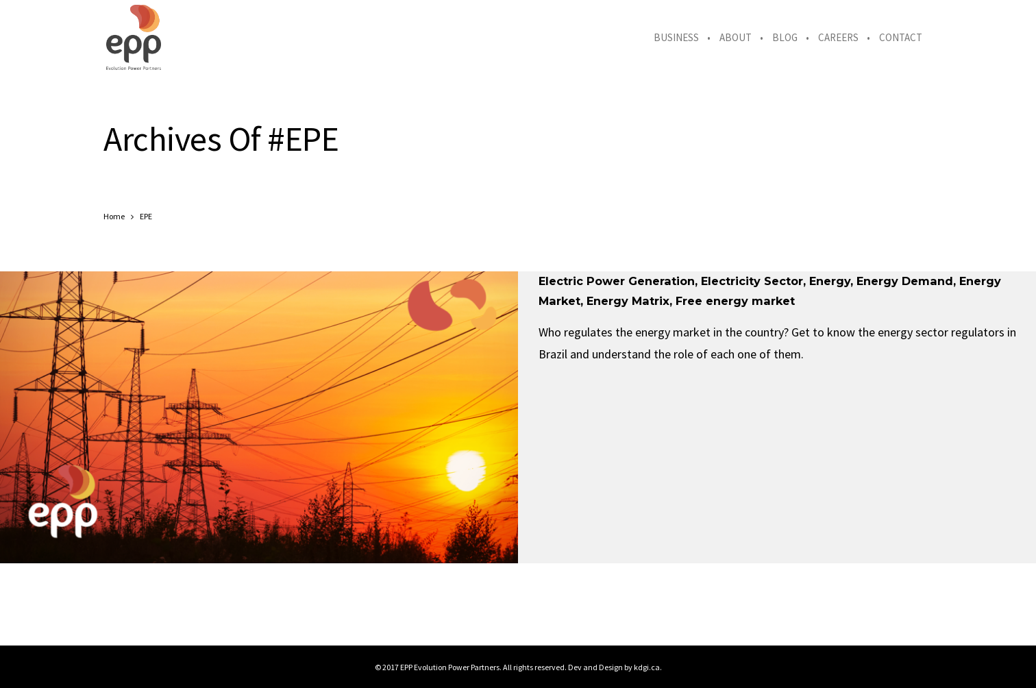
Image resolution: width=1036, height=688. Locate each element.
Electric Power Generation (617, 281)
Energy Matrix (628, 301)
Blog (785, 37)
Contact (900, 37)
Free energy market (735, 301)
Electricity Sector (752, 281)
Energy (829, 281)
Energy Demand (904, 281)
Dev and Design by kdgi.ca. (615, 667)
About (735, 37)
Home (114, 216)
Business (676, 37)
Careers (838, 37)
